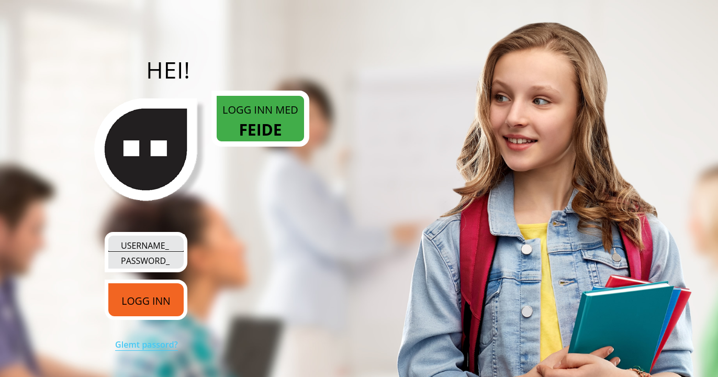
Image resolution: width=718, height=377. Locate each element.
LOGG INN (146, 301)
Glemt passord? (146, 344)
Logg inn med (260, 122)
